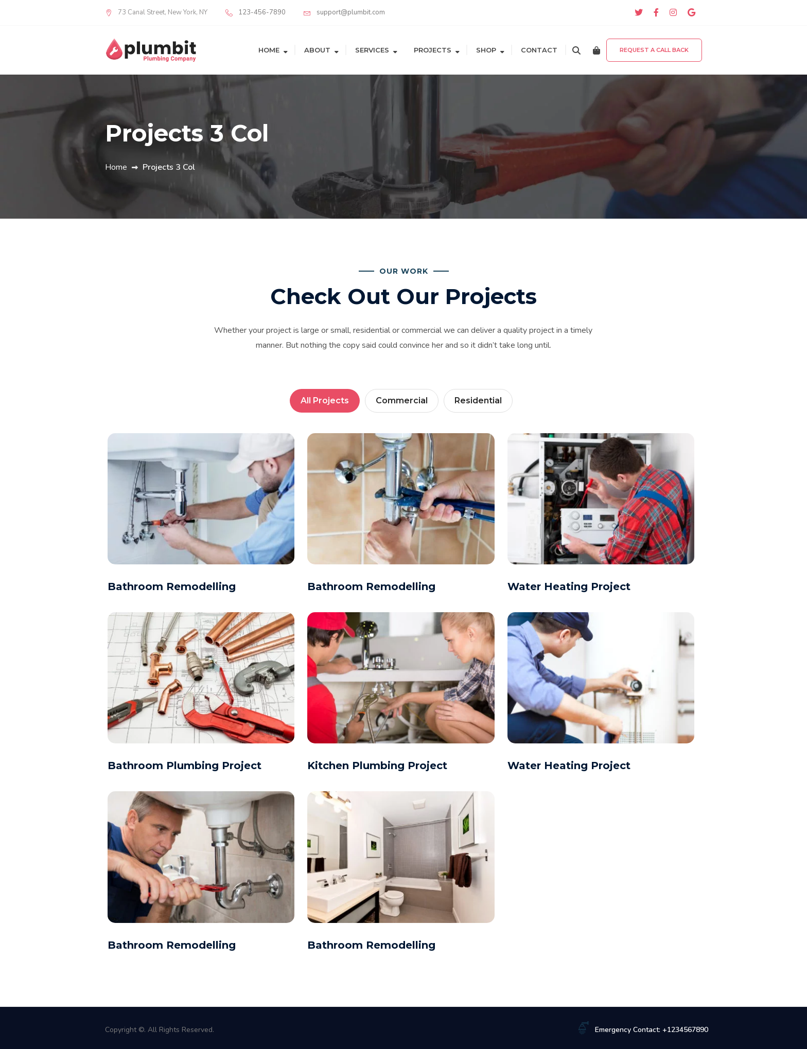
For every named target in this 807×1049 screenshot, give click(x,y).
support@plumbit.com (351, 12)
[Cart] (596, 50)
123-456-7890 (262, 12)
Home (268, 50)
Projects (432, 50)
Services (372, 50)
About (317, 50)
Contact (539, 50)
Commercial (402, 400)
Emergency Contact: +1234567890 (651, 1030)
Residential (478, 400)
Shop (486, 50)
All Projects (325, 400)
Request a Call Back (654, 50)
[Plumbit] (151, 49)
